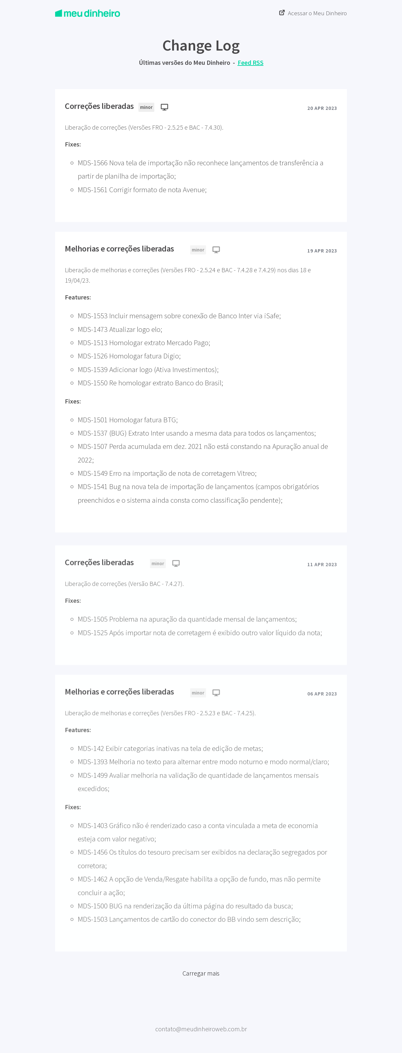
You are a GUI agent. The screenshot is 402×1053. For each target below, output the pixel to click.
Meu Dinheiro (201, 1018)
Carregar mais (201, 976)
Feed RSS (251, 62)
